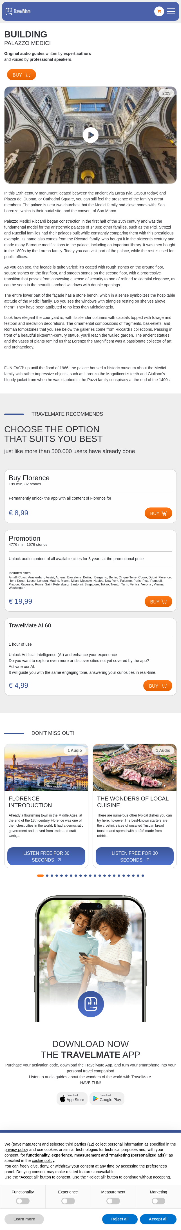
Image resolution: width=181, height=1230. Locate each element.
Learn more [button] (24, 1219)
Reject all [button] (119, 1219)
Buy (21, 75)
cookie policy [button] (43, 1160)
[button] (40, 876)
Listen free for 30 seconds (46, 857)
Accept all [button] (158, 1219)
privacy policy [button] (16, 1149)
